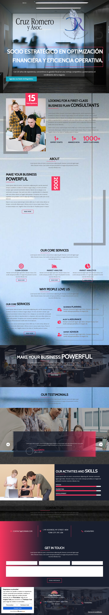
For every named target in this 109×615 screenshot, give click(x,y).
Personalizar (9, 605)
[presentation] (8, 444)
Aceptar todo (18, 608)
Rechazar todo (25, 605)
